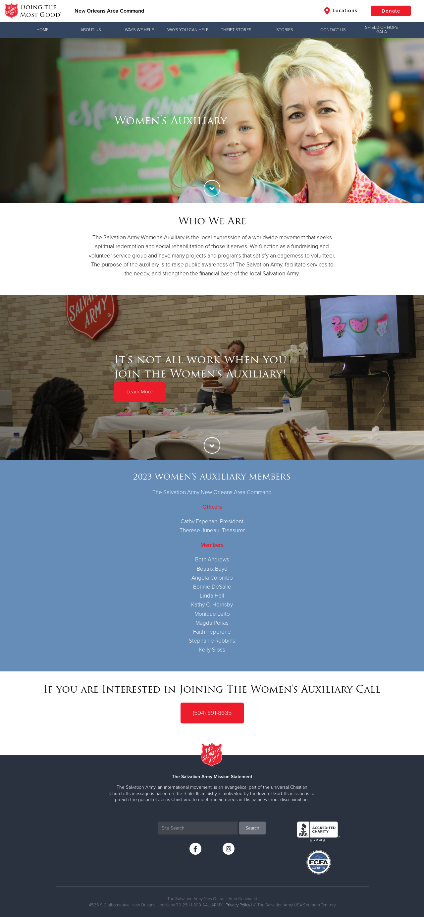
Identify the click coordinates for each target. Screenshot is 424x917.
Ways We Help (139, 29)
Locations (340, 11)
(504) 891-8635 (212, 712)
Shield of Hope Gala (381, 29)
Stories (284, 29)
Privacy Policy (238, 905)
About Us (90, 29)
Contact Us (333, 29)
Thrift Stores (236, 29)
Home (42, 29)
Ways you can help (187, 29)
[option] (212, 120)
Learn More (140, 391)
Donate (391, 11)
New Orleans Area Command (109, 11)
